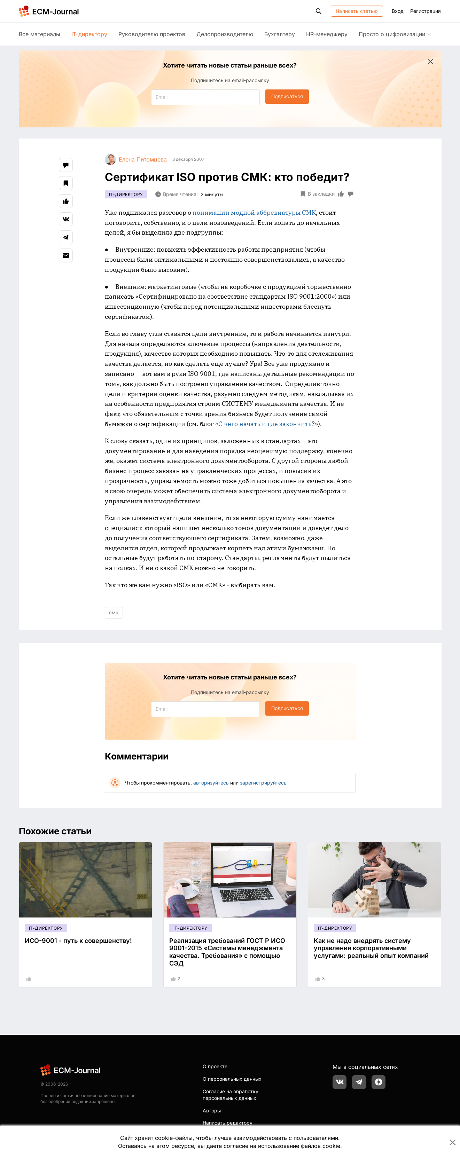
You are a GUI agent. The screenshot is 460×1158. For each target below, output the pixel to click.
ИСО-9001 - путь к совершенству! (78, 940)
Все (39, 34)
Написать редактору (227, 1123)
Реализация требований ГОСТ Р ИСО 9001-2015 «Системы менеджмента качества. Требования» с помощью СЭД (227, 952)
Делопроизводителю (224, 34)
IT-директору (89, 34)
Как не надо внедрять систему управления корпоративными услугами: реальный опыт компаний (371, 948)
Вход (398, 11)
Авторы (212, 1110)
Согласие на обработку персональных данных (230, 1094)
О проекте (215, 1066)
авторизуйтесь (211, 783)
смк (113, 612)
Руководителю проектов (151, 34)
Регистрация (425, 11)
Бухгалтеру (279, 34)
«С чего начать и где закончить (263, 424)
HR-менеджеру (327, 34)
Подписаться (287, 96)
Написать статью (357, 11)
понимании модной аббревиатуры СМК (254, 212)
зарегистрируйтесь (263, 783)
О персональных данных (232, 1079)
